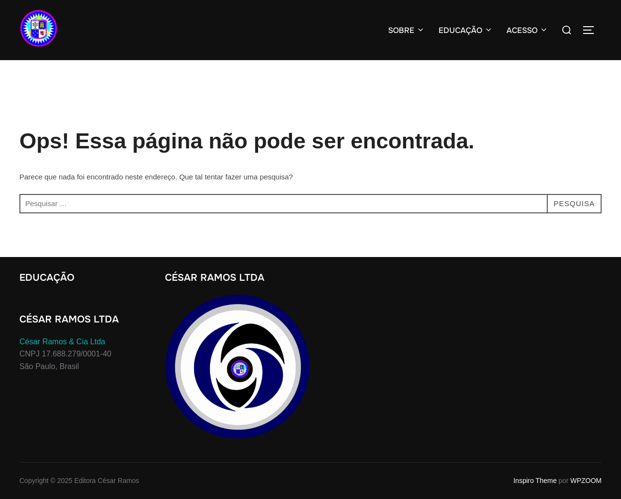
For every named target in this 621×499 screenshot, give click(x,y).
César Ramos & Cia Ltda (62, 342)
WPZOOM (586, 480)
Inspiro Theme (534, 480)
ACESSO (527, 30)
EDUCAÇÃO (466, 30)
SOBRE (406, 30)
